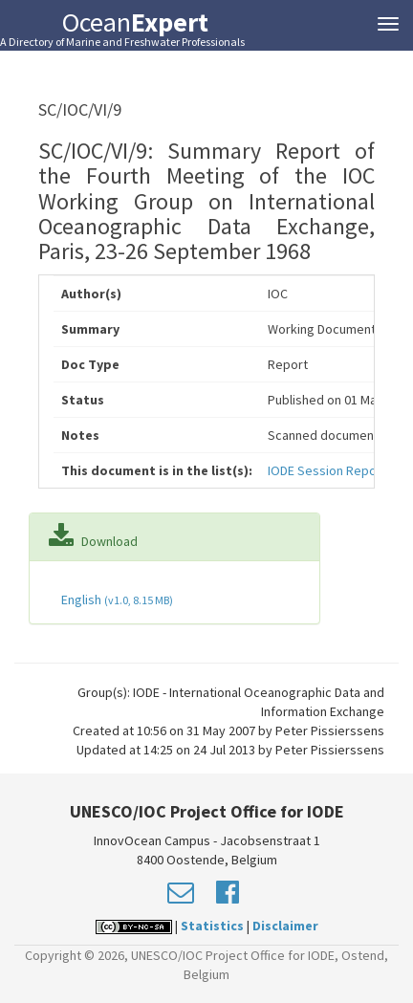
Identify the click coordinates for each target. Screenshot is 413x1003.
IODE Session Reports (330, 470)
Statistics (212, 925)
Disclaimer (285, 925)
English (115, 599)
